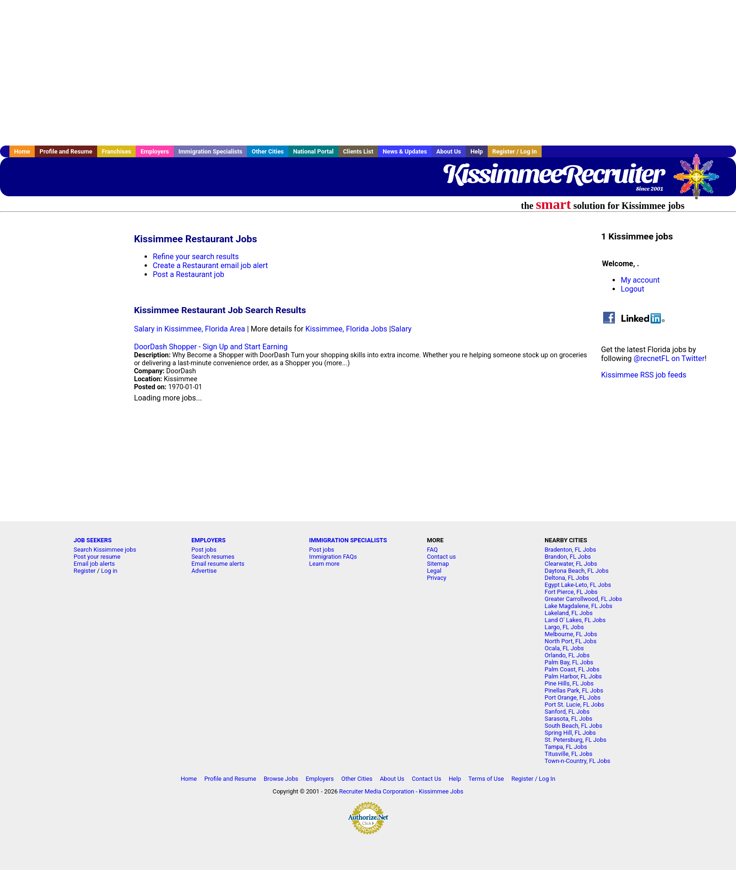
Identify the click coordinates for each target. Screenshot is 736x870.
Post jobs (204, 549)
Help (476, 151)
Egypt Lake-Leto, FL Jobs (577, 584)
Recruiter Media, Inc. (700, 181)
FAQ (432, 549)
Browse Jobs (281, 778)
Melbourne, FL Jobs (570, 634)
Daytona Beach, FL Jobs (576, 570)
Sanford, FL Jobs (567, 711)
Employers (154, 151)
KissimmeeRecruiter (553, 173)
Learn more (324, 563)
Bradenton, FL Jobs (570, 549)
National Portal (313, 151)
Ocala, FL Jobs (564, 648)
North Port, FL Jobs (570, 641)
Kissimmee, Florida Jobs (346, 328)
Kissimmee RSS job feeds (643, 374)
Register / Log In (514, 151)
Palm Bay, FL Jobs (568, 662)
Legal (434, 570)
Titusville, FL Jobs (568, 753)
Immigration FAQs (333, 556)
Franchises (116, 151)
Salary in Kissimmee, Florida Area (189, 328)
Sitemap (438, 563)
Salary (401, 328)
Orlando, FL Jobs (567, 655)
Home (22, 151)
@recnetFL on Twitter (669, 358)
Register (85, 570)
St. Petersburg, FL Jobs (575, 739)
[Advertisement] (368, 73)
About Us (448, 151)
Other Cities (268, 151)
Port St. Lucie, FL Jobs (574, 704)
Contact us (441, 556)
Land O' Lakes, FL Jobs (575, 620)
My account (640, 280)
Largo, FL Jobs (564, 627)
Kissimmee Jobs (441, 791)
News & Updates (405, 151)
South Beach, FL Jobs (573, 725)
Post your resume (97, 556)
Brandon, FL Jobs (567, 556)
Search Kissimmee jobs (105, 549)
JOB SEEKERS (93, 540)
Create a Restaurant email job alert (210, 265)
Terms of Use (486, 778)
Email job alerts (94, 563)
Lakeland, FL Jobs (568, 612)
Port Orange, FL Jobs (572, 697)
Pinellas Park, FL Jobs (573, 690)
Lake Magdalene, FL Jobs (578, 605)
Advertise (204, 570)
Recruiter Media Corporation (376, 791)
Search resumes (213, 556)
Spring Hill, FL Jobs (570, 732)
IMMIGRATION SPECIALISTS (348, 540)
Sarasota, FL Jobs (568, 718)
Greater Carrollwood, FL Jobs (583, 598)
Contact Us (426, 778)
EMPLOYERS (209, 540)
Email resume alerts (218, 563)
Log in (109, 570)
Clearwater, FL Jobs (570, 563)
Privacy (436, 577)
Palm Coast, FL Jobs (571, 669)
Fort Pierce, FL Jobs (571, 591)
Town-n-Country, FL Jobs (577, 760)
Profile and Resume (65, 151)
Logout (632, 289)
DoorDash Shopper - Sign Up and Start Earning (210, 346)
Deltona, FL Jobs (566, 577)
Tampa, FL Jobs (565, 746)
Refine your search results (195, 256)
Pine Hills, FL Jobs (568, 683)
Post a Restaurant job (188, 274)
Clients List (358, 151)
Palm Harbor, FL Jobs (573, 676)
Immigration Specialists (210, 151)
